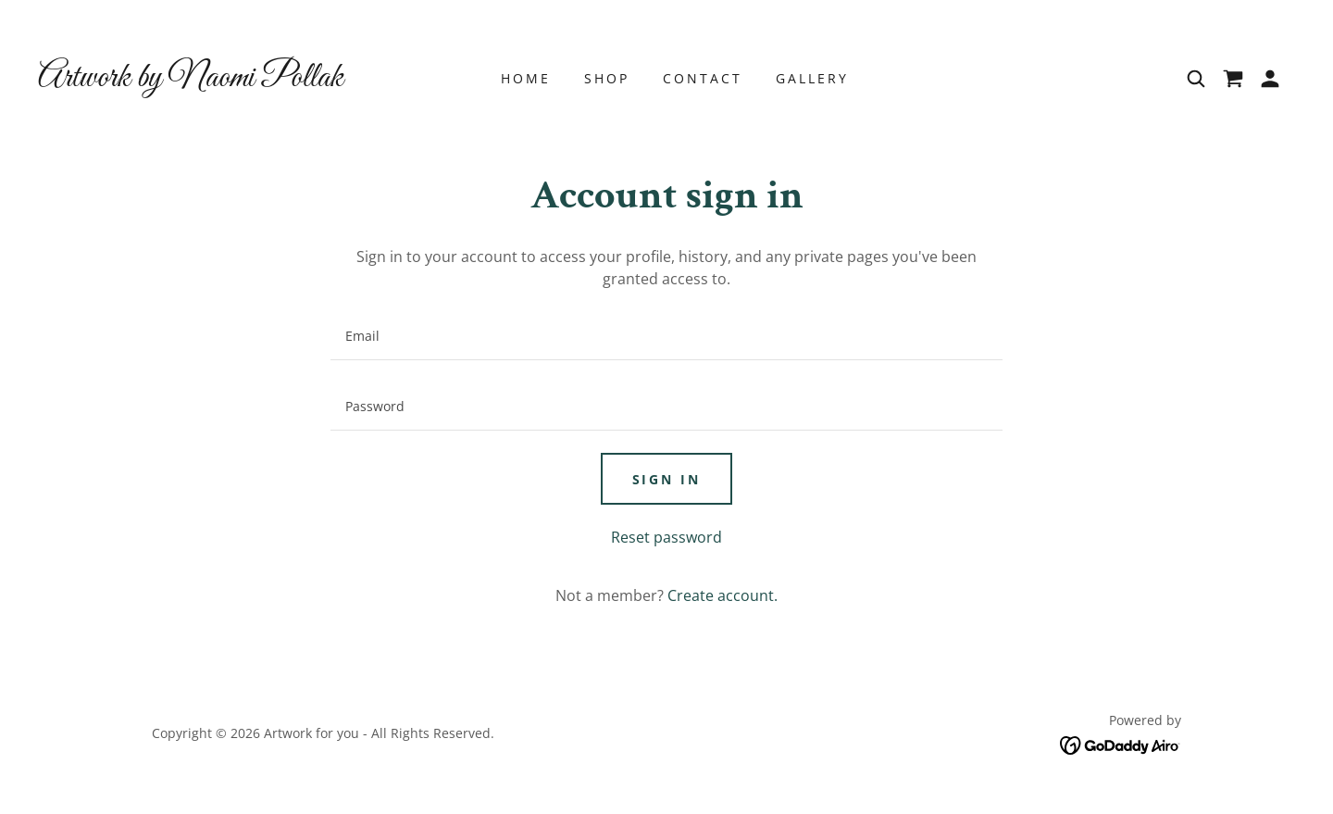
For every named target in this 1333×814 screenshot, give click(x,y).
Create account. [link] (722, 595)
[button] (1270, 78)
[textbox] (666, 336)
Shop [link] (606, 78)
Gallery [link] (812, 78)
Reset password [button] (666, 537)
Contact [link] (702, 78)
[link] (194, 80)
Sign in (667, 479)
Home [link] (526, 78)
